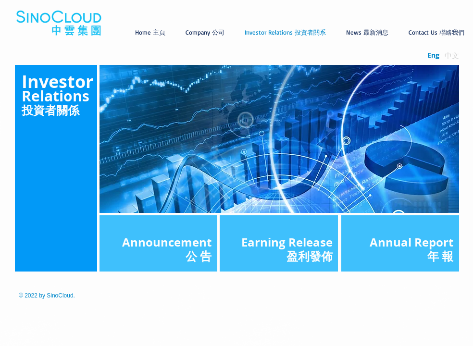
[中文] (451, 55)
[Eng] (433, 55)
